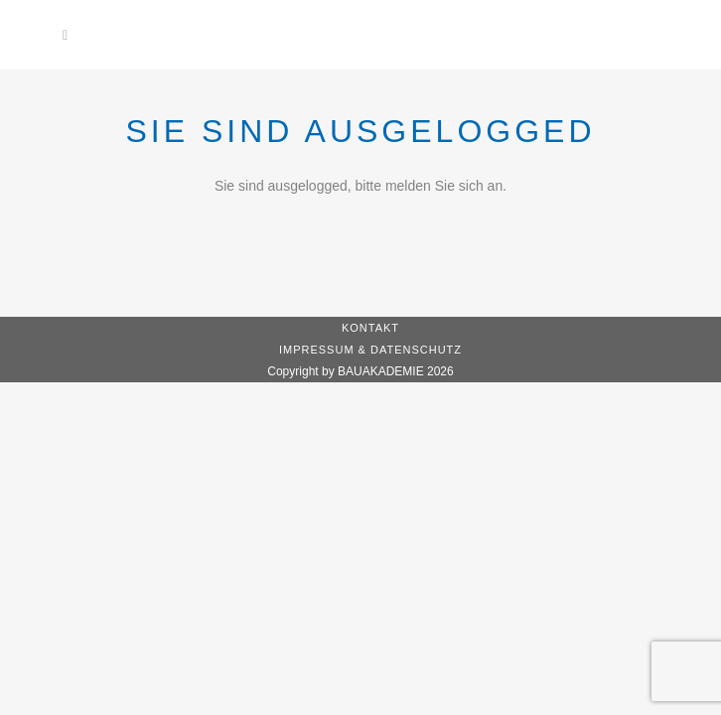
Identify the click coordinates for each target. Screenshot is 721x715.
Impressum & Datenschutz (370, 350)
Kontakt (370, 328)
